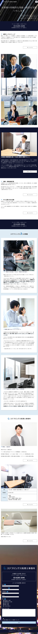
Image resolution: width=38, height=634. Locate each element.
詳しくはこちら (30, 47)
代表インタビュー (30, 171)
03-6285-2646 (19, 26)
